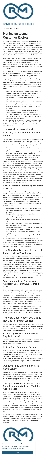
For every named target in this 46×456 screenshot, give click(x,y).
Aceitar (17, 452)
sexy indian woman (34, 356)
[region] (17, 448)
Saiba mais (21, 448)
